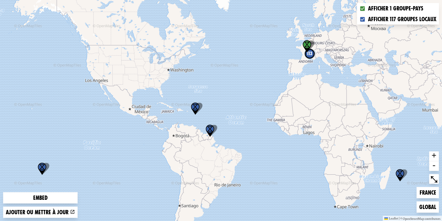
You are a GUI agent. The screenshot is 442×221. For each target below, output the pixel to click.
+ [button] (434, 156)
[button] (400, 175)
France (429, 192)
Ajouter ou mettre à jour (40, 212)
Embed (40, 198)
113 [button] (309, 53)
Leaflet (391, 218)
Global (429, 206)
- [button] (434, 166)
